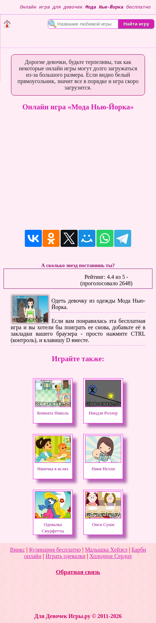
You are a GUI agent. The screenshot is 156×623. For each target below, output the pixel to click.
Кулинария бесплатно (55, 550)
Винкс (17, 550)
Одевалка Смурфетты (53, 524)
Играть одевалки (65, 556)
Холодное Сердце (111, 556)
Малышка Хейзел (106, 550)
